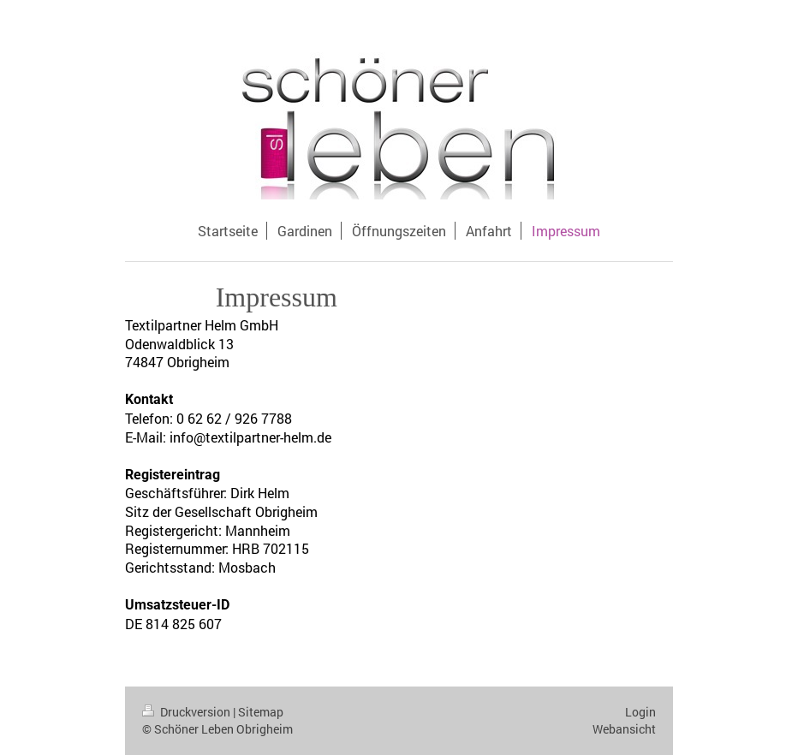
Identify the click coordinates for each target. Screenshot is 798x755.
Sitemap (260, 712)
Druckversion (187, 712)
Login (640, 712)
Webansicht (624, 729)
